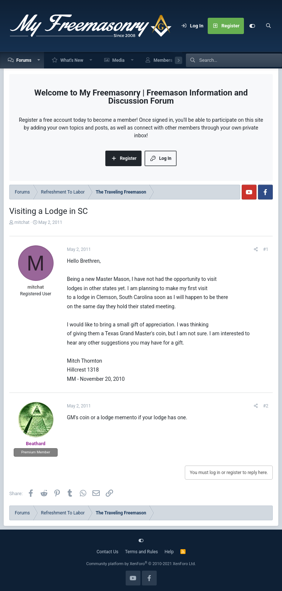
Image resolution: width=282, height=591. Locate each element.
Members (162, 60)
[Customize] (252, 26)
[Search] (268, 26)
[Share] (256, 249)
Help (169, 551)
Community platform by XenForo (141, 563)
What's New (71, 60)
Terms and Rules (141, 551)
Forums (23, 60)
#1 (265, 249)
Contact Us (107, 551)
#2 (265, 406)
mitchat (22, 222)
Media (118, 60)
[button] (39, 60)
